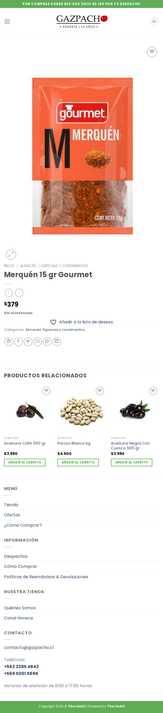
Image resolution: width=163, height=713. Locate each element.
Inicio (9, 265)
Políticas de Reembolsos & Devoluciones (46, 577)
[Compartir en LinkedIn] (56, 341)
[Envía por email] (37, 341)
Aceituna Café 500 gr (24, 443)
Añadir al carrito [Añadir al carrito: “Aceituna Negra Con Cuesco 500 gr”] (131, 462)
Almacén (28, 265)
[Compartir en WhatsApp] (9, 341)
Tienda (11, 505)
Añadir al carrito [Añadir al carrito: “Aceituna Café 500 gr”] (24, 462)
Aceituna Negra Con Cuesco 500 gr (130, 446)
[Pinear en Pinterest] (47, 341)
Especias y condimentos (64, 265)
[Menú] (7, 21)
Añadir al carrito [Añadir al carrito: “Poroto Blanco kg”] (78, 462)
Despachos (16, 556)
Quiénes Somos (20, 608)
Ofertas (12, 515)
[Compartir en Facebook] (18, 341)
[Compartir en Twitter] (28, 341)
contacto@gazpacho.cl (28, 647)
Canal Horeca (18, 618)
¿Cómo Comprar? (23, 525)
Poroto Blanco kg (73, 443)
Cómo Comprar (20, 566)
